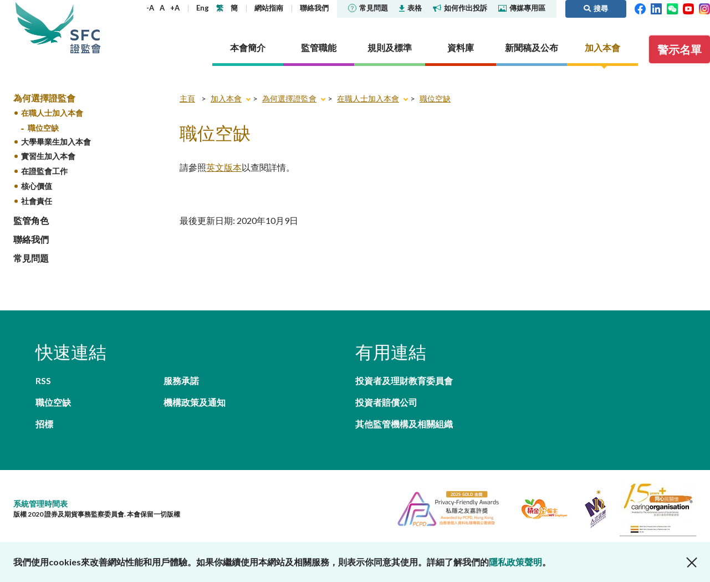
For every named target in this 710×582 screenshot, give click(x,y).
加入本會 (226, 98)
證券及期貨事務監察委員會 (85, 27)
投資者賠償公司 (386, 402)
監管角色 (31, 220)
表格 (410, 7)
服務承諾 (181, 380)
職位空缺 (43, 127)
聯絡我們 (314, 7)
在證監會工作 (44, 171)
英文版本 (224, 167)
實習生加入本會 (48, 156)
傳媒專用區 (521, 7)
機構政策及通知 (195, 402)
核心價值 (36, 186)
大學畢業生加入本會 (56, 141)
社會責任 (36, 201)
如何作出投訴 (460, 7)
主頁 (187, 98)
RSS (43, 380)
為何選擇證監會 (44, 98)
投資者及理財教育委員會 (404, 380)
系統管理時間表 (40, 503)
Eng (202, 7)
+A (175, 7)
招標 (44, 423)
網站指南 (268, 7)
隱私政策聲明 (515, 562)
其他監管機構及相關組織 (404, 423)
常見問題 (368, 7)
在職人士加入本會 (52, 113)
